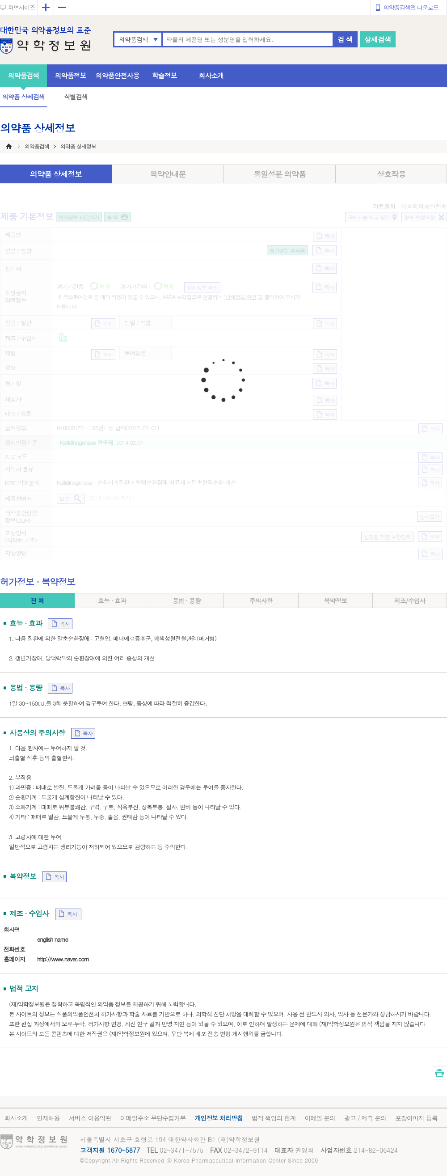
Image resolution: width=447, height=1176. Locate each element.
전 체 (37, 600)
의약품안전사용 (117, 75)
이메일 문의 (319, 1117)
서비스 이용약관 (90, 1117)
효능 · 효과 (112, 600)
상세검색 (377, 39)
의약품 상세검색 (23, 96)
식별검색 (75, 96)
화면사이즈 (21, 7)
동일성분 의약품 (279, 174)
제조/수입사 (410, 600)
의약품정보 (70, 75)
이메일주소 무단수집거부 (153, 1117)
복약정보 (335, 600)
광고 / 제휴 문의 (365, 1117)
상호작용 (391, 174)
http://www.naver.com (63, 959)
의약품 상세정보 (56, 174)
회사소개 (211, 75)
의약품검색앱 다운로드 (411, 7)
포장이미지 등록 (416, 1117)
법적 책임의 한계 (273, 1117)
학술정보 (164, 75)
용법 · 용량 (187, 600)
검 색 (345, 39)
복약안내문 (168, 174)
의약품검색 (133, 39)
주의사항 (261, 600)
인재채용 (48, 1117)
